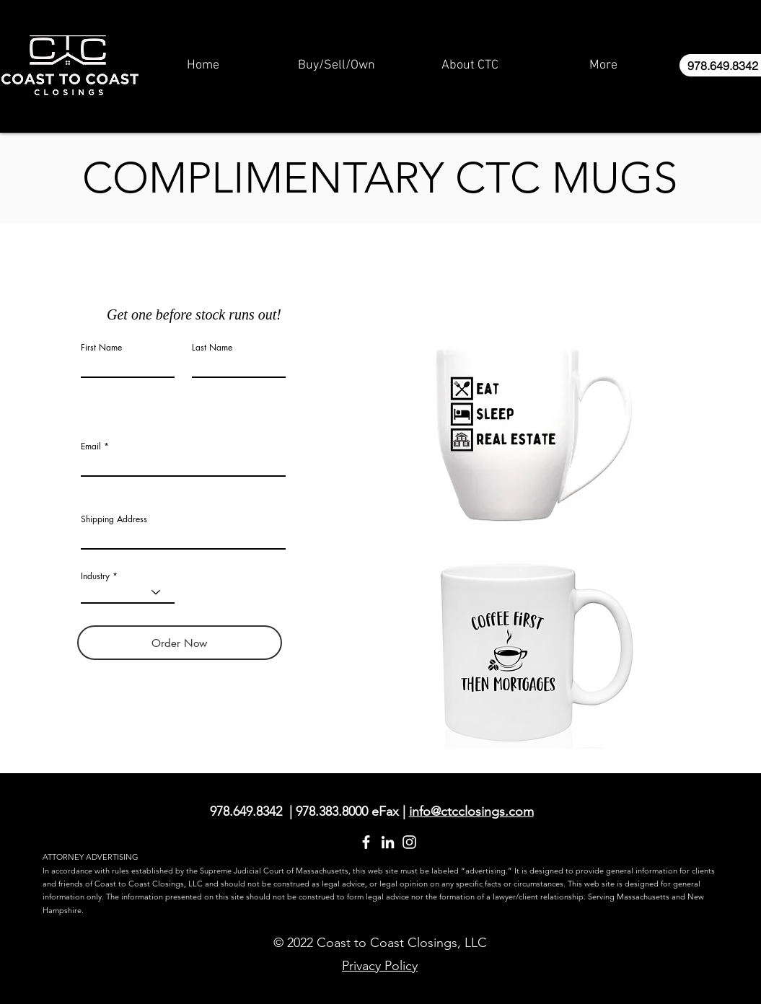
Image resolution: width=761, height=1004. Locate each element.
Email (91, 446)
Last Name (212, 347)
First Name (101, 347)
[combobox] (183, 537)
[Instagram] (409, 842)
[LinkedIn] (388, 842)
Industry (95, 576)
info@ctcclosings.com (471, 811)
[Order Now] (179, 642)
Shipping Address (114, 519)
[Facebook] (366, 842)
